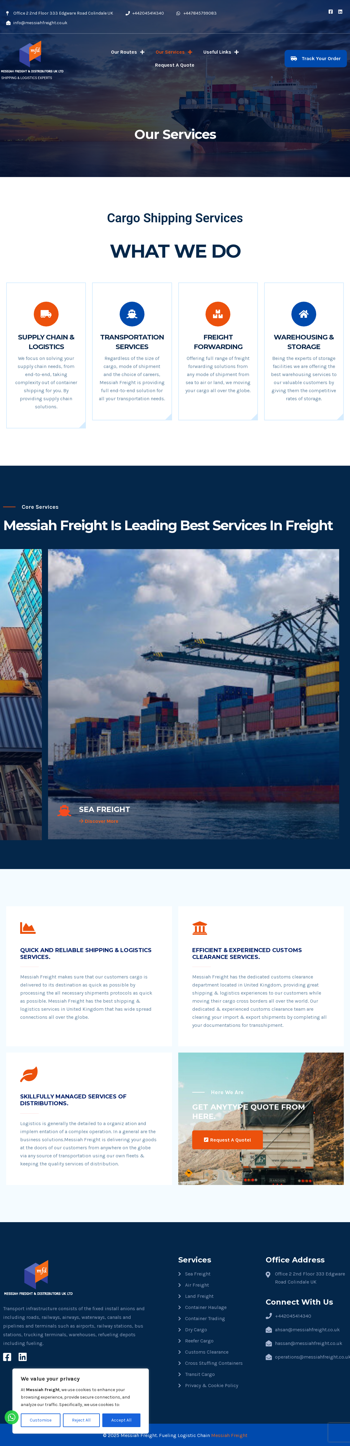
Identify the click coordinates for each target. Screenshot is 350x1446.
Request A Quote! (227, 1139)
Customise (40, 1420)
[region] (80, 1401)
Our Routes (127, 52)
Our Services (174, 52)
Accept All (121, 1420)
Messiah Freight (229, 1434)
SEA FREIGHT (105, 809)
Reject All (81, 1420)
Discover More (98, 821)
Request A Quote (174, 65)
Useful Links (221, 52)
